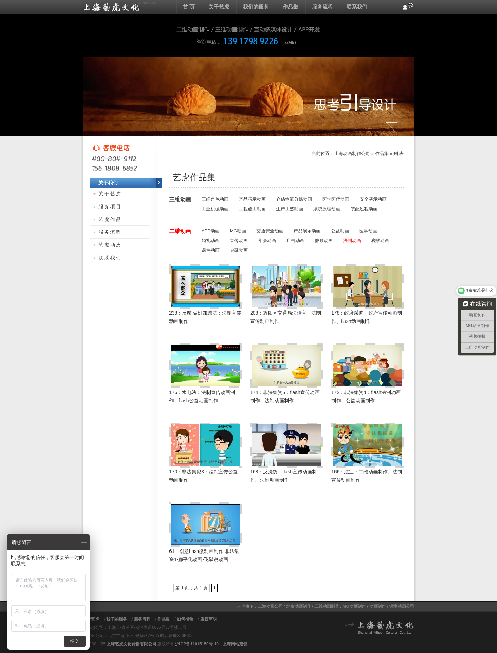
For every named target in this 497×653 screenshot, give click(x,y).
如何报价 (185, 619)
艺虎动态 (110, 245)
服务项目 (110, 206)
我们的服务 (256, 7)
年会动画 (267, 240)
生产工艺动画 (289, 208)
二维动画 (180, 231)
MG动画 (238, 230)
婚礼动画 (211, 240)
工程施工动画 (252, 208)
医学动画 (368, 230)
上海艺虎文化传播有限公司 (131, 644)
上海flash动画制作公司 (121, 7)
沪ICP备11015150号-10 (197, 644)
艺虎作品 (110, 219)
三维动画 (180, 199)
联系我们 (357, 7)
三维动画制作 (326, 606)
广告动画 (295, 240)
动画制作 (377, 606)
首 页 (189, 7)
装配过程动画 (364, 208)
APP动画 (211, 230)
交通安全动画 (269, 230)
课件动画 (211, 250)
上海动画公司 (270, 606)
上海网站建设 (235, 644)
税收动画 (380, 240)
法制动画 (352, 240)
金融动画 (239, 250)
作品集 (290, 7)
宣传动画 (239, 240)
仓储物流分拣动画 (294, 199)
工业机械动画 (215, 208)
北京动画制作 (298, 606)
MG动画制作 (354, 606)
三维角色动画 (215, 199)
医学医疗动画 (335, 199)
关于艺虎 (218, 7)
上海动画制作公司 (352, 153)
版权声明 (208, 619)
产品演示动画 (252, 199)
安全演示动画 (373, 199)
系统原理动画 (326, 208)
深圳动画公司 (401, 606)
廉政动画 (324, 240)
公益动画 (340, 230)
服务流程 (322, 7)
